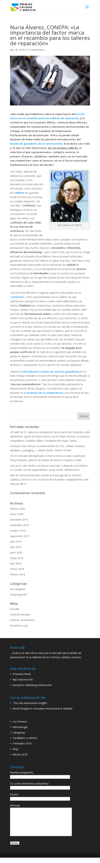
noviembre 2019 (19, 525)
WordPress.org (18, 625)
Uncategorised (18, 594)
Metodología (20, 727)
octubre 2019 (17, 530)
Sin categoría (17, 589)
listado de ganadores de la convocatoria (36, 143)
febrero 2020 (17, 508)
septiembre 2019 (20, 536)
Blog (15, 749)
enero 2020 (16, 514)
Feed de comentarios (22, 620)
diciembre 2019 (19, 519)
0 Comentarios (36, 49)
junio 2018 (16, 552)
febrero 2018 (17, 574)
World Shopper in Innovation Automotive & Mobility (42, 708)
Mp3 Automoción (23, 679)
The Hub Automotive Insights (30, 703)
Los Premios (20, 721)
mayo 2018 (16, 558)
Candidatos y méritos (25, 738)
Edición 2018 (20, 754)
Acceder (14, 609)
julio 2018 (15, 547)
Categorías (19, 732)
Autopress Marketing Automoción (32, 685)
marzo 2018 (17, 569)
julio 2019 (15, 541)
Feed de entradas (20, 614)
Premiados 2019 (22, 743)
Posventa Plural (22, 674)
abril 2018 (15, 563)
